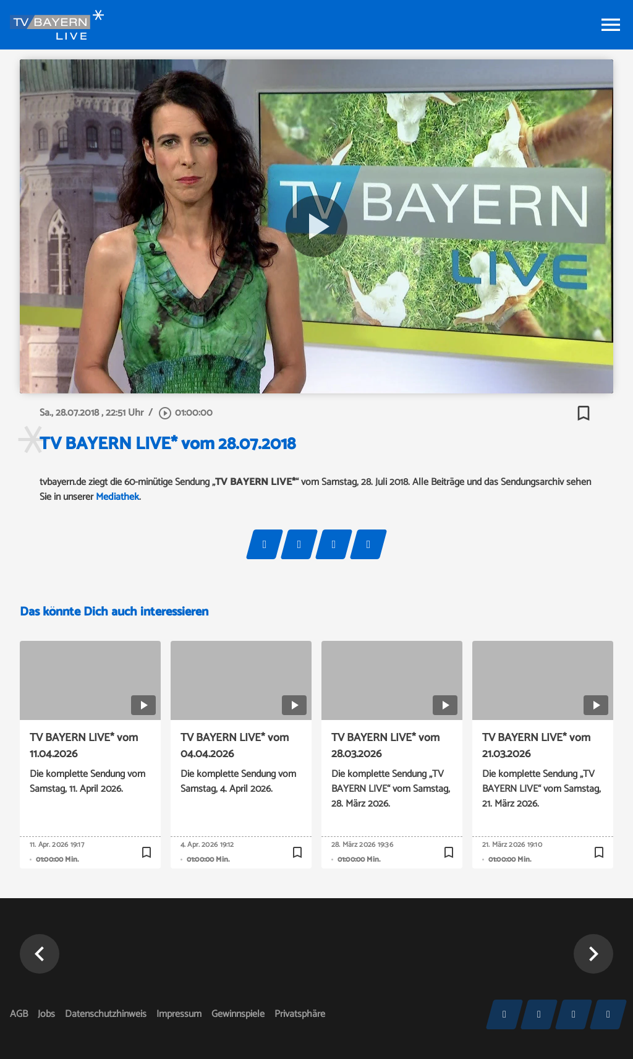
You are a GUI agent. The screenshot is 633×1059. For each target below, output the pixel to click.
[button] (593, 954)
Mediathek (117, 497)
